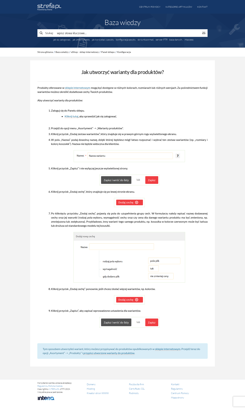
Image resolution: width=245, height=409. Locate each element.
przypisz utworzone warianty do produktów (108, 353)
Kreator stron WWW (98, 393)
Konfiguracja (124, 52)
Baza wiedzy (62, 52)
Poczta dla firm (136, 384)
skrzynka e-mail (145, 39)
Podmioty (134, 393)
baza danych (175, 39)
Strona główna (45, 52)
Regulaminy (177, 388)
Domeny (91, 384)
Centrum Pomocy (180, 393)
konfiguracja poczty (125, 39)
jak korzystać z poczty (103, 39)
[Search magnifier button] (46, 33)
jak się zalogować (61, 39)
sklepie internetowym (77, 87)
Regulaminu (42, 386)
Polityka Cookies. (55, 386)
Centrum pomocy (149, 6)
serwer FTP (161, 39)
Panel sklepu (108, 52)
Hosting (91, 388)
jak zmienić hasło (81, 39)
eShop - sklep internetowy (85, 52)
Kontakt (202, 6)
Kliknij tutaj (71, 116)
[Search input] (128, 33)
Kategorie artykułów (179, 6)
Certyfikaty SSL (137, 388)
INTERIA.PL (54, 389)
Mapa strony (177, 397)
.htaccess (188, 39)
